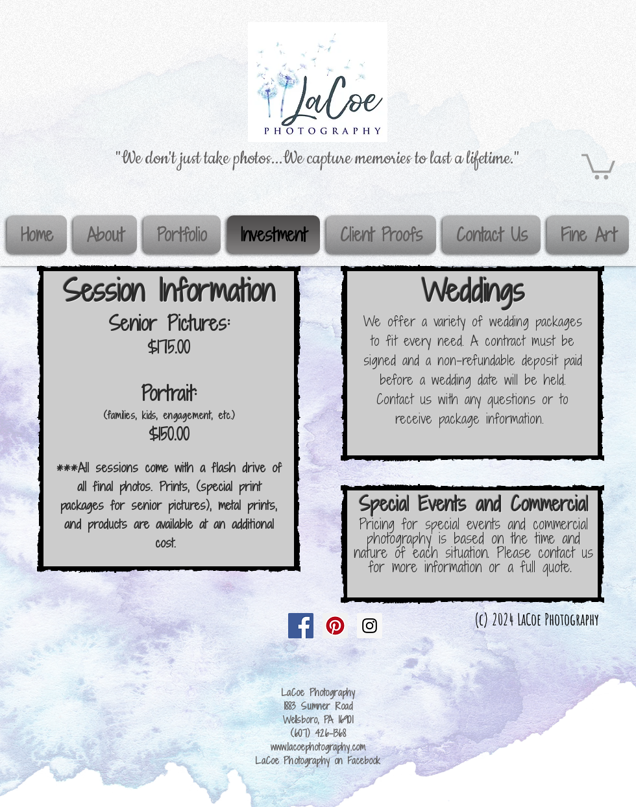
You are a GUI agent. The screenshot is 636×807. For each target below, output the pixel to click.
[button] (598, 165)
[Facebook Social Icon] (300, 625)
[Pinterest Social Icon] (335, 625)
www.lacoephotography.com (318, 747)
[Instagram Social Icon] (369, 625)
